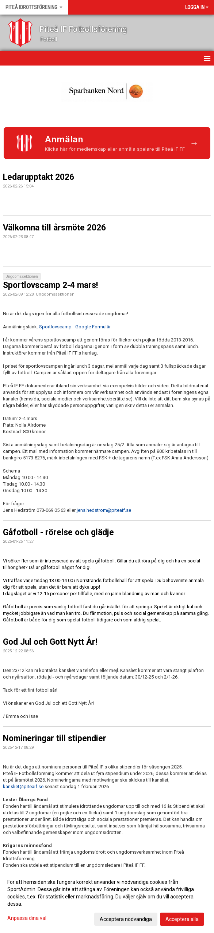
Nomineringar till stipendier (54, 738)
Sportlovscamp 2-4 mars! (50, 285)
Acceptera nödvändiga (126, 919)
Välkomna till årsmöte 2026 (54, 228)
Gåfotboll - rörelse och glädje (58, 532)
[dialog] (107, 900)
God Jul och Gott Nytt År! (50, 642)
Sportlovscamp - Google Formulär (75, 326)
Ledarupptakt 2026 (38, 177)
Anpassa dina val (26, 918)
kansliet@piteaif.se (24, 786)
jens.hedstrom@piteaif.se (104, 510)
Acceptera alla (182, 919)
